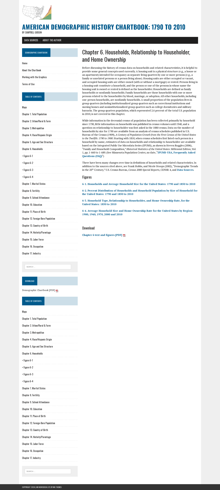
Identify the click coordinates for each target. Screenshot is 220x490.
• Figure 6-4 (27, 177)
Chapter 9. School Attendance (35, 197)
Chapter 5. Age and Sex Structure (37, 142)
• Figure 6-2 (27, 163)
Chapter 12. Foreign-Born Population (38, 218)
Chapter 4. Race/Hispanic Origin (37, 135)
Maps (24, 107)
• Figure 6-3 (27, 170)
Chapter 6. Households (32, 149)
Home (24, 63)
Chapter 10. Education (32, 204)
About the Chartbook (31, 70)
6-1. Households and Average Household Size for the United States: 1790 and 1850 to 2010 (138, 184)
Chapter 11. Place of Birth (34, 211)
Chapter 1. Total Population (34, 114)
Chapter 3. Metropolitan (33, 128)
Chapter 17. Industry (31, 253)
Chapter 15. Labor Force (33, 239)
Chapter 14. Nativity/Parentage (36, 232)
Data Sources (31, 40)
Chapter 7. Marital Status (33, 184)
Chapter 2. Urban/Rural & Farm (36, 121)
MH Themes (57, 487)
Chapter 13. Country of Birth (35, 225)
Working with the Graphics (34, 77)
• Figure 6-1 (27, 156)
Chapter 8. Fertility (31, 191)
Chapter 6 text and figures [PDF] (103, 235)
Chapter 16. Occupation (32, 246)
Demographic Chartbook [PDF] (40, 290)
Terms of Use (28, 84)
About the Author (52, 40)
